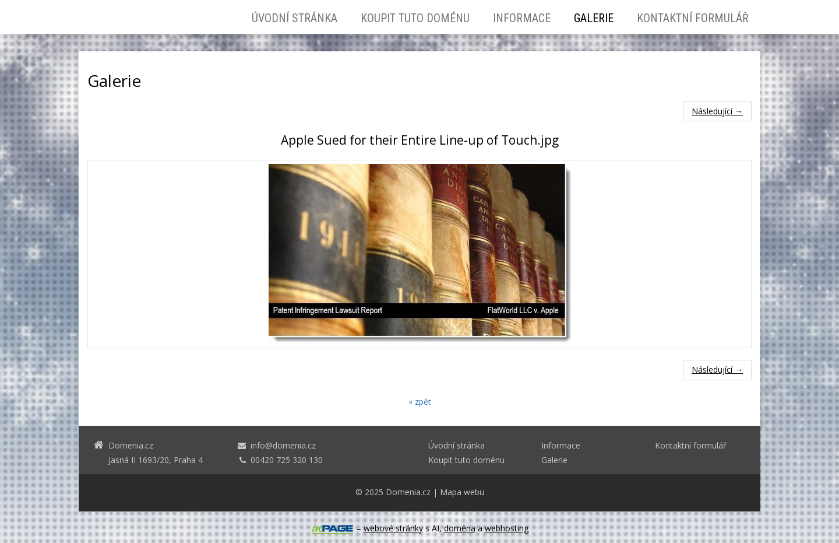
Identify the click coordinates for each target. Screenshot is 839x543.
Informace (522, 18)
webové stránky (393, 528)
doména (459, 528)
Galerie (594, 18)
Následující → (717, 111)
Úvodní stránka (294, 18)
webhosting (506, 528)
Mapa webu (462, 492)
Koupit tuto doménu (415, 18)
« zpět (419, 401)
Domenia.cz (408, 492)
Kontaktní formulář (693, 18)
